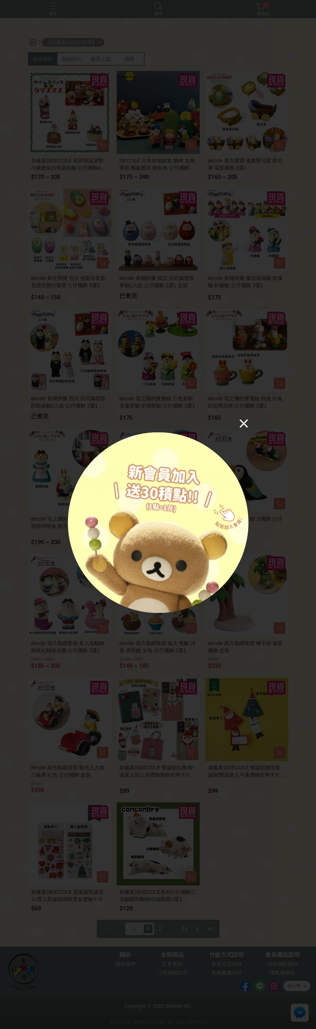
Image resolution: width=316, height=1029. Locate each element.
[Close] (244, 423)
